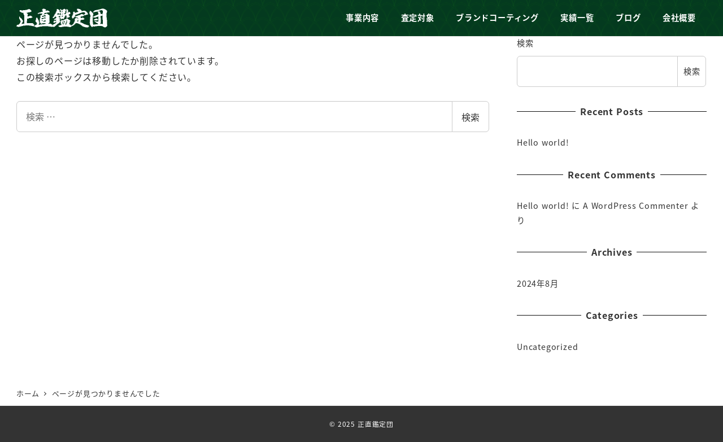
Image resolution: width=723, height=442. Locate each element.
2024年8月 (538, 283)
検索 (470, 117)
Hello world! (543, 142)
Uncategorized (547, 346)
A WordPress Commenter (636, 205)
